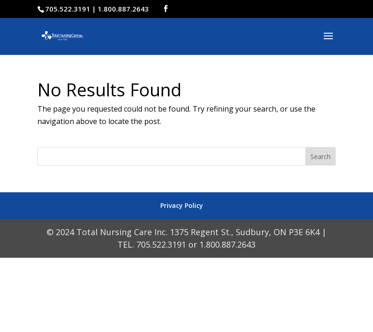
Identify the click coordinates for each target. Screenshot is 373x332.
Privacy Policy (181, 205)
